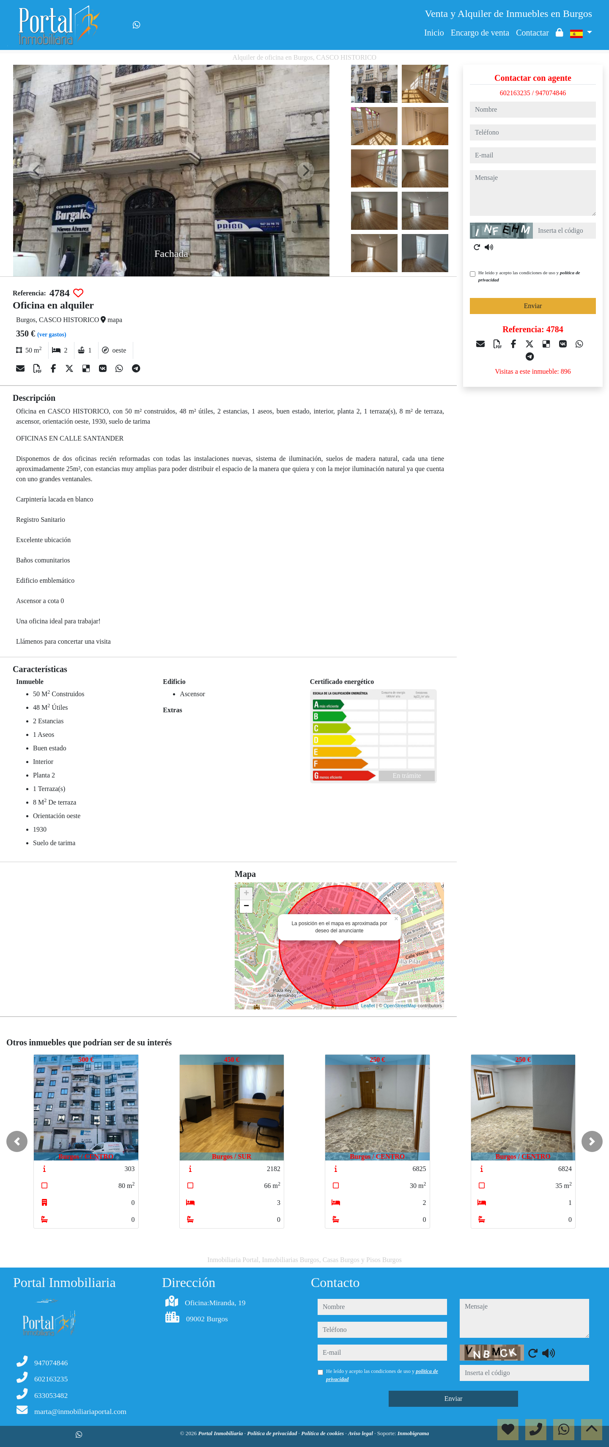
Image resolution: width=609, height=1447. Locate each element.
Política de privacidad (272, 1433)
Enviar (533, 305)
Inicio (434, 32)
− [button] (246, 906)
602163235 (515, 92)
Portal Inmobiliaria (221, 1433)
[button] (16, 1141)
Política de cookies (323, 1433)
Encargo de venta (480, 32)
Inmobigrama (413, 1433)
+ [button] (246, 893)
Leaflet (368, 1005)
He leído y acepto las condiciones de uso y (529, 276)
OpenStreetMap (400, 1005)
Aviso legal (361, 1433)
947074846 (550, 92)
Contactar (532, 32)
